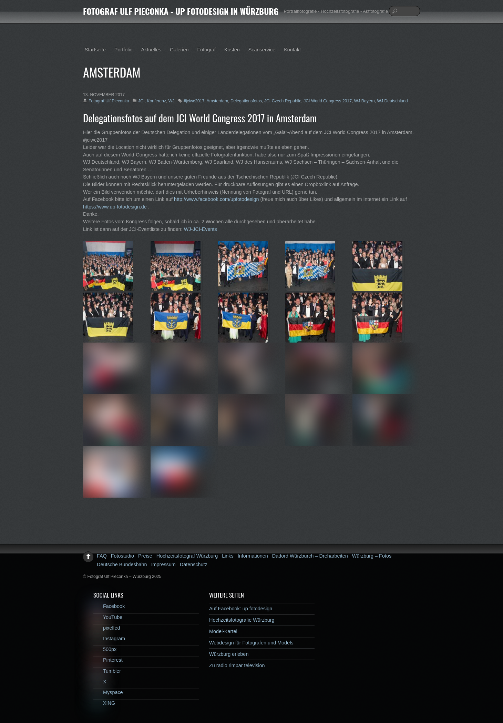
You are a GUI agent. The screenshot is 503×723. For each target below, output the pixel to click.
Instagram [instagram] (109, 638)
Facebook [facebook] (109, 606)
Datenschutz (193, 564)
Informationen (253, 556)
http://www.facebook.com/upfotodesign (216, 199)
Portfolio (123, 49)
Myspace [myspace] (108, 692)
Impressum (163, 564)
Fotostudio (122, 556)
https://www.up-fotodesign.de (115, 207)
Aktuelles (151, 49)
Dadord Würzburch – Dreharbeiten (310, 556)
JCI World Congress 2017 (328, 101)
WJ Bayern (364, 101)
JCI (141, 101)
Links (228, 556)
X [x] (99, 681)
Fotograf (206, 49)
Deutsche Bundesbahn (122, 564)
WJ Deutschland (392, 101)
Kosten (232, 49)
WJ (171, 101)
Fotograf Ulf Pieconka (109, 101)
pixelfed (106, 628)
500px (104, 649)
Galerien (179, 49)
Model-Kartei (223, 631)
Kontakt (292, 49)
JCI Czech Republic (282, 101)
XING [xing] (104, 703)
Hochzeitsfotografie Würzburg (242, 620)
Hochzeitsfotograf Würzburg (187, 556)
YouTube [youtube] (107, 617)
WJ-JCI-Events (200, 229)
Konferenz (156, 101)
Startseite (95, 49)
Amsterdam (217, 101)
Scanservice (261, 49)
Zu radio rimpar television (237, 665)
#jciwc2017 (194, 101)
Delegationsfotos (246, 101)
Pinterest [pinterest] (108, 660)
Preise (145, 556)
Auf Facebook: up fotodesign (240, 608)
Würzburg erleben (228, 654)
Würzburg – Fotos (371, 556)
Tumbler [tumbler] (107, 671)
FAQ (102, 556)
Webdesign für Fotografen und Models (251, 642)
